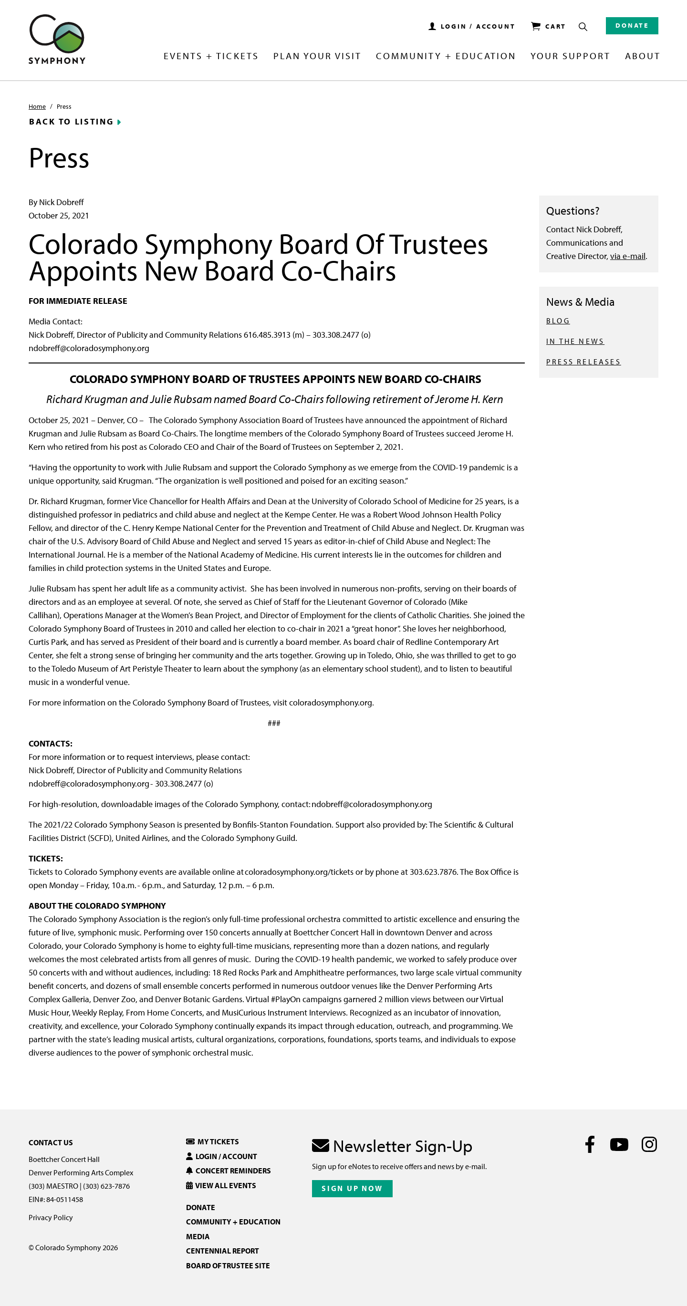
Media (198, 1236)
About (643, 56)
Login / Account (221, 1156)
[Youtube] (619, 1144)
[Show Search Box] (583, 26)
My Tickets (212, 1141)
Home (37, 106)
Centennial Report (222, 1250)
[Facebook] (590, 1144)
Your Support (571, 56)
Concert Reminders (228, 1170)
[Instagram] (649, 1144)
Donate (632, 25)
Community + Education (446, 56)
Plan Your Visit (317, 56)
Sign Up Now (352, 1188)
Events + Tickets (211, 56)
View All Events (221, 1185)
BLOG (558, 320)
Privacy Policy (51, 1217)
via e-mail (627, 255)
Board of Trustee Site (228, 1265)
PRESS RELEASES (583, 361)
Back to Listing (71, 121)
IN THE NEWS (575, 341)
